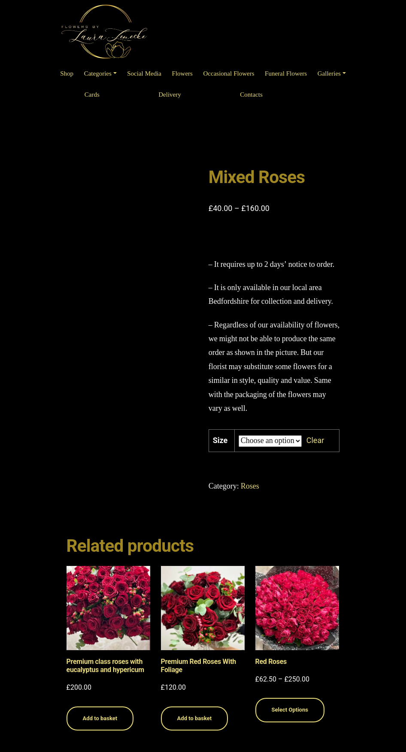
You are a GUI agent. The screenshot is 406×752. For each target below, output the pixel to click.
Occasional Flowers (229, 74)
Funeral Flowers (286, 74)
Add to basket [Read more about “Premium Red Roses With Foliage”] (194, 718)
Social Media (144, 74)
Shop (66, 74)
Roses (250, 486)
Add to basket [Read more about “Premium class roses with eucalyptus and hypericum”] (100, 718)
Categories (98, 74)
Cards (92, 95)
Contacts (251, 95)
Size (220, 440)
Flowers (182, 74)
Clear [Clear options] (315, 440)
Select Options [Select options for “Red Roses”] (290, 709)
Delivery (169, 95)
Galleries (329, 74)
